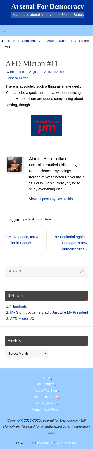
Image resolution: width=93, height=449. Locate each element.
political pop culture (37, 219)
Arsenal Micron (57, 41)
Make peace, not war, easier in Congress (24, 240)
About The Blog (46, 390)
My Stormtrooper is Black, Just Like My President (49, 312)
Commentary (31, 41)
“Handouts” (19, 306)
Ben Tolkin (17, 72)
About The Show (46, 397)
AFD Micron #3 (22, 319)
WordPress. (67, 443)
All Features (45, 384)
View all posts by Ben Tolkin (53, 199)
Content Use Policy (45, 409)
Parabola (45, 443)
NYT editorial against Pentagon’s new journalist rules (70, 243)
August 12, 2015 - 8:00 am (46, 72)
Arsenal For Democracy (47, 6)
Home (10, 41)
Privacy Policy (46, 403)
